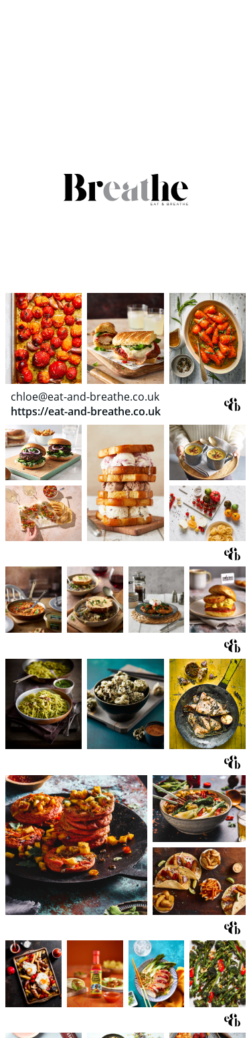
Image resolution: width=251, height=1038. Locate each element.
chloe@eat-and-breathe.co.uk (85, 396)
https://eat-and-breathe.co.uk (86, 411)
